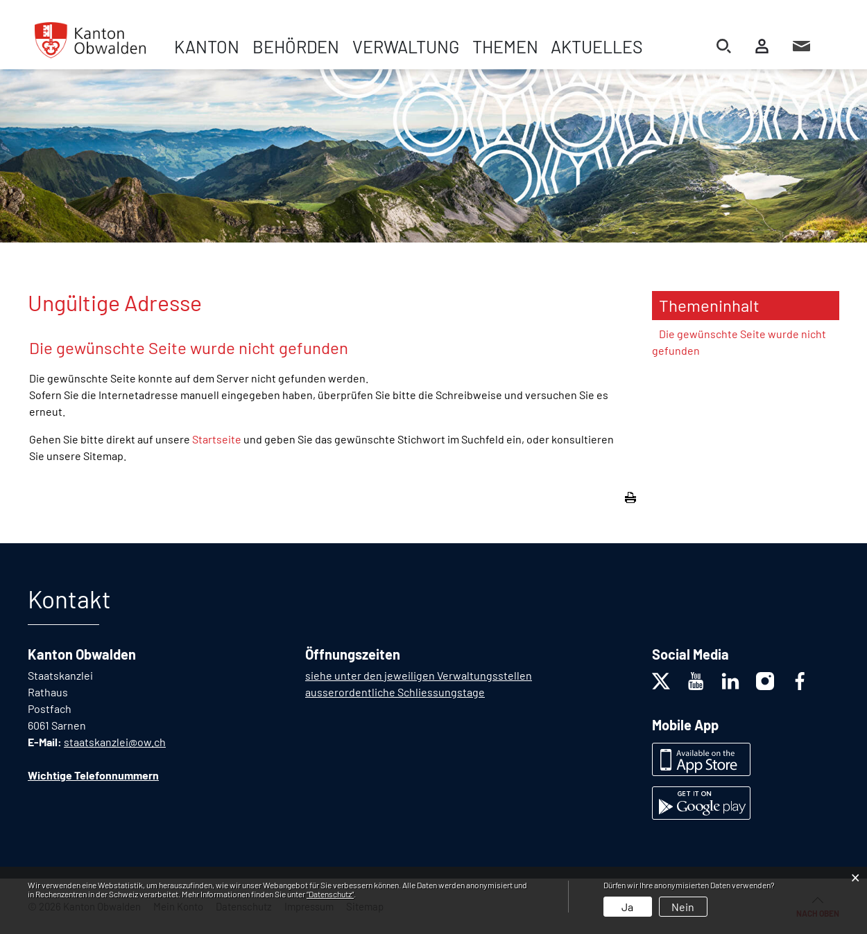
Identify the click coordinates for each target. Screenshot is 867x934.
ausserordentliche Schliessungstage (395, 691)
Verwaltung (405, 46)
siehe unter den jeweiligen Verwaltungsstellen (418, 675)
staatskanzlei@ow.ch (115, 741)
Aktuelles (597, 46)
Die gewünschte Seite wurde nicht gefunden (739, 342)
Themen (505, 46)
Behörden (295, 46)
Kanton (206, 46)
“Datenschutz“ (330, 894)
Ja (627, 906)
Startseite (216, 439)
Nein (682, 906)
